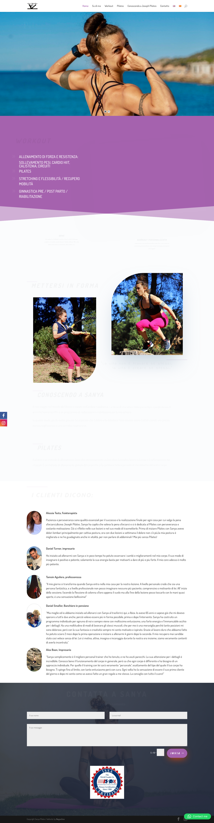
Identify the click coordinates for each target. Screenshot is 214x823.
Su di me (96, 6)
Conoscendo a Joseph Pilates (142, 6)
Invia (175, 753)
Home (85, 6)
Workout (109, 6)
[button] (197, 816)
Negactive (60, 819)
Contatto (164, 6)
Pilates (120, 6)
